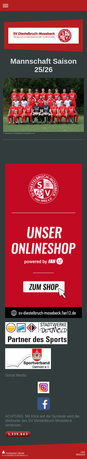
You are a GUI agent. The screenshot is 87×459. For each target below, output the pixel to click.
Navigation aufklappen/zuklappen (43, 5)
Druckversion (9, 453)
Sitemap (21, 453)
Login (83, 452)
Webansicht (80, 454)
